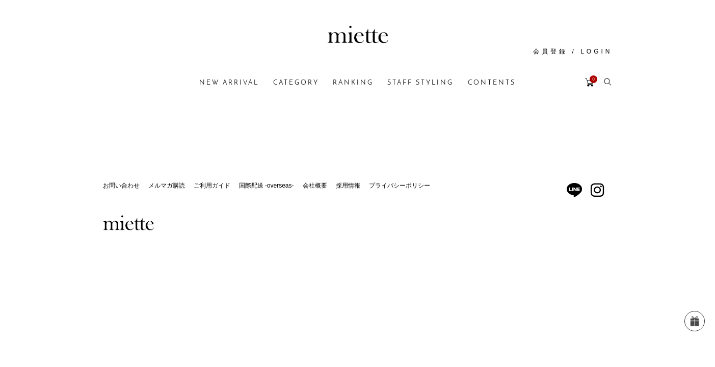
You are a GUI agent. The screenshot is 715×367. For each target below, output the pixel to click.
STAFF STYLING (420, 83)
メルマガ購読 (166, 185)
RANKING (353, 83)
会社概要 (315, 185)
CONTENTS (492, 83)
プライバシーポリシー (399, 185)
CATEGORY (296, 83)
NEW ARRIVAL (229, 83)
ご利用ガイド (212, 185)
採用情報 (348, 185)
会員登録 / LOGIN (572, 51)
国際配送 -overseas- (266, 185)
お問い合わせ (121, 185)
